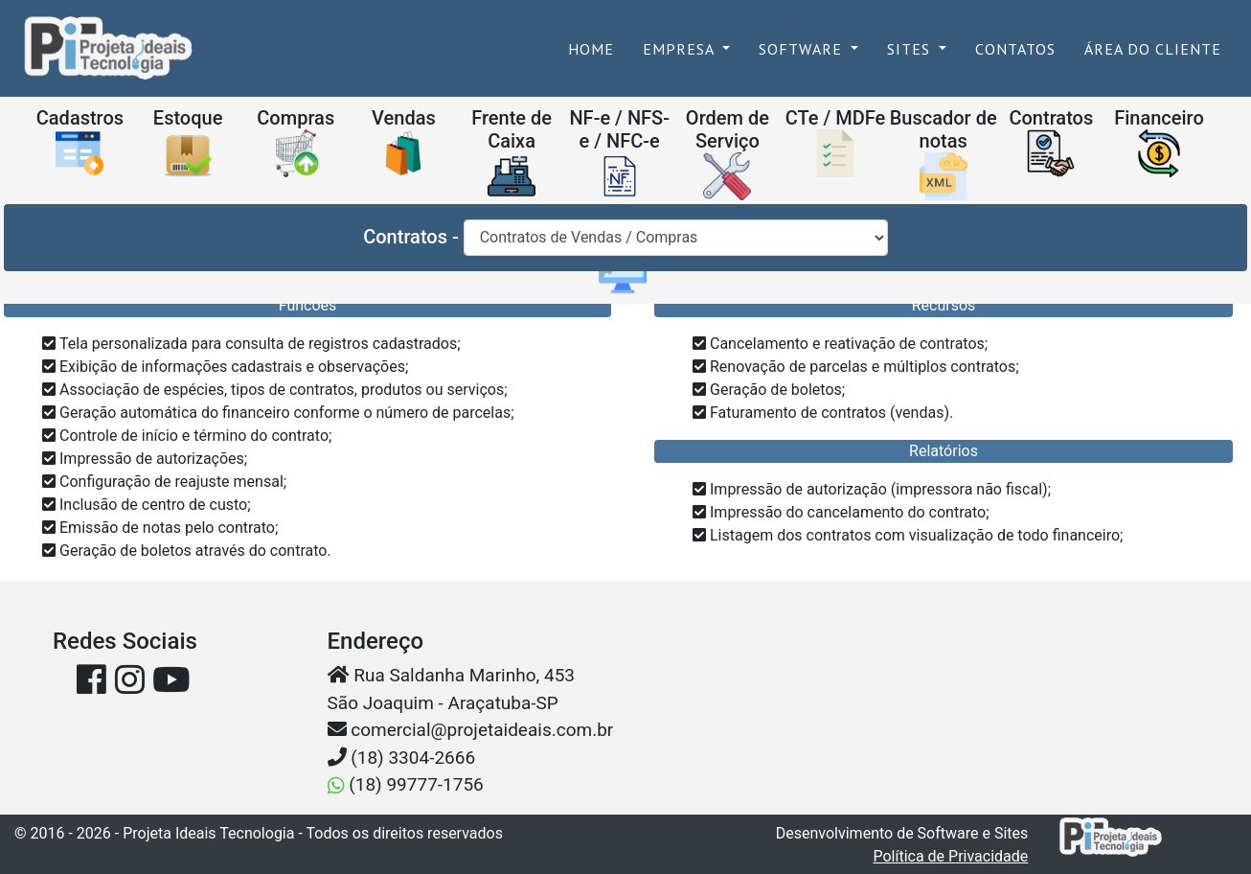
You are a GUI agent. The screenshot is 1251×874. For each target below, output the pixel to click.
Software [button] (803, 48)
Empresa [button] (680, 48)
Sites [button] (911, 48)
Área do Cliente (1152, 48)
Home (598, 48)
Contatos (1015, 48)
